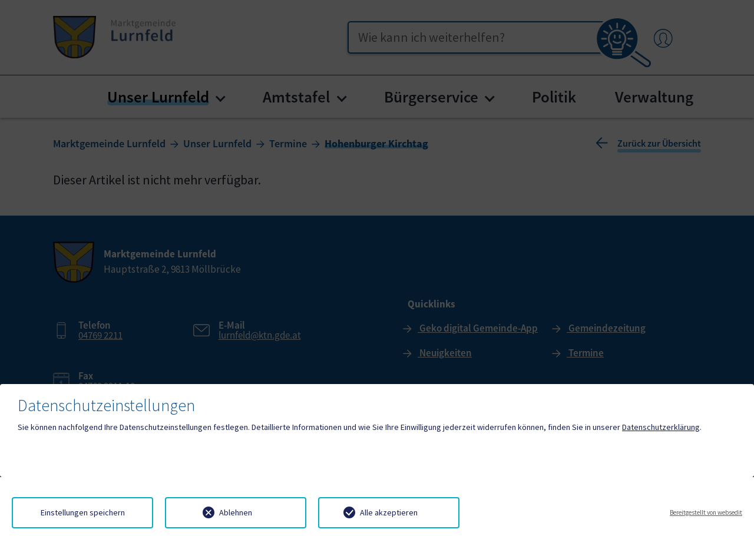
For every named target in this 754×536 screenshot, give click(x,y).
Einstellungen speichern (83, 512)
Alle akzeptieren (389, 512)
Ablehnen (235, 512)
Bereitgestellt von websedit (706, 512)
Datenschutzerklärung (661, 427)
